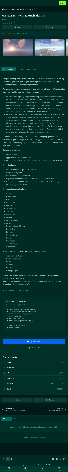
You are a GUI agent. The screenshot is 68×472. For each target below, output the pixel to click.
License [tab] (20, 69)
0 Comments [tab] (18, 419)
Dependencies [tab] (32, 69)
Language (22, 465)
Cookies (40, 465)
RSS (48, 465)
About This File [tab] (8, 69)
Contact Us (32, 465)
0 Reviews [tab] (6, 419)
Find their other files (20, 33)
